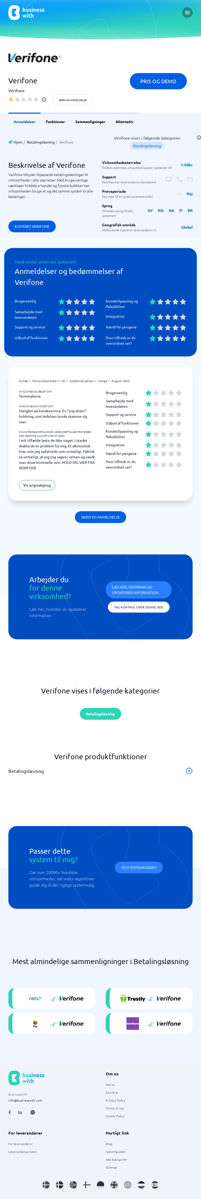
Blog (109, 1144)
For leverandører (20, 1144)
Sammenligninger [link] (90, 121)
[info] (44, 99)
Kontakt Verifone (32, 226)
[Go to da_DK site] (59, 1185)
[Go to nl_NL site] (141, 1185)
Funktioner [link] (55, 121)
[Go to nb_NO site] (73, 1185)
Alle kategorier (116, 1159)
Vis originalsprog (37, 485)
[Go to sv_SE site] (46, 1185)
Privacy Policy (115, 1100)
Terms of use (115, 1108)
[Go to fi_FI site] (87, 1185)
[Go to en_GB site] (114, 1185)
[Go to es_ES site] (155, 1185)
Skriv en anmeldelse (73, 100)
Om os (110, 1084)
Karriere (112, 1092)
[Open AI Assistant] (33, 1112)
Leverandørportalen (22, 1152)
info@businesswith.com (25, 1100)
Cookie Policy (115, 1116)
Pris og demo (158, 81)
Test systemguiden (139, 867)
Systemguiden (116, 1152)
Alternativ (124, 121)
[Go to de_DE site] (100, 1185)
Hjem (18, 142)
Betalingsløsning (41, 142)
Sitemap (111, 1167)
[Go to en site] (127, 1185)
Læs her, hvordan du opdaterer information (135, 590)
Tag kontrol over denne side (138, 607)
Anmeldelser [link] (24, 121)
